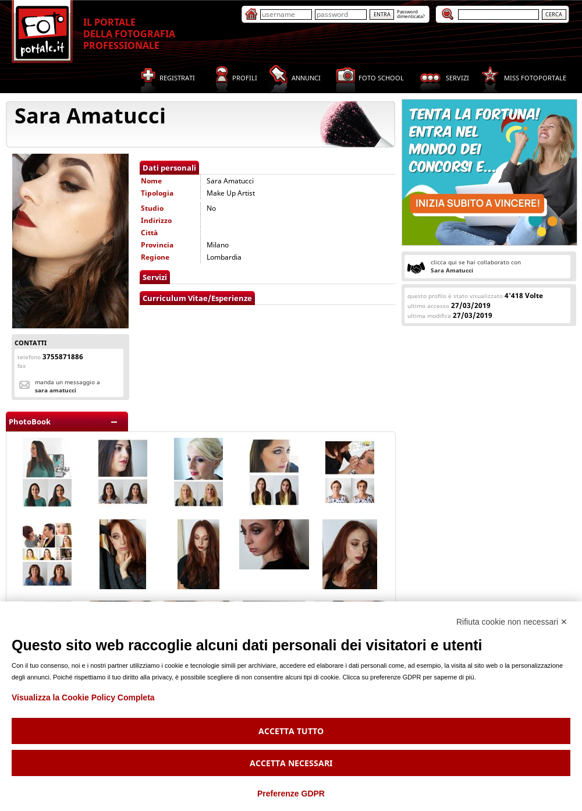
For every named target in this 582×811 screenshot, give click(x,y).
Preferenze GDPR (291, 793)
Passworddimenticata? (411, 13)
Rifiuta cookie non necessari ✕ (511, 621)
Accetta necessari (291, 762)
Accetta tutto (291, 730)
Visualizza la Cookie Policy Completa (83, 697)
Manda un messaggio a (67, 386)
